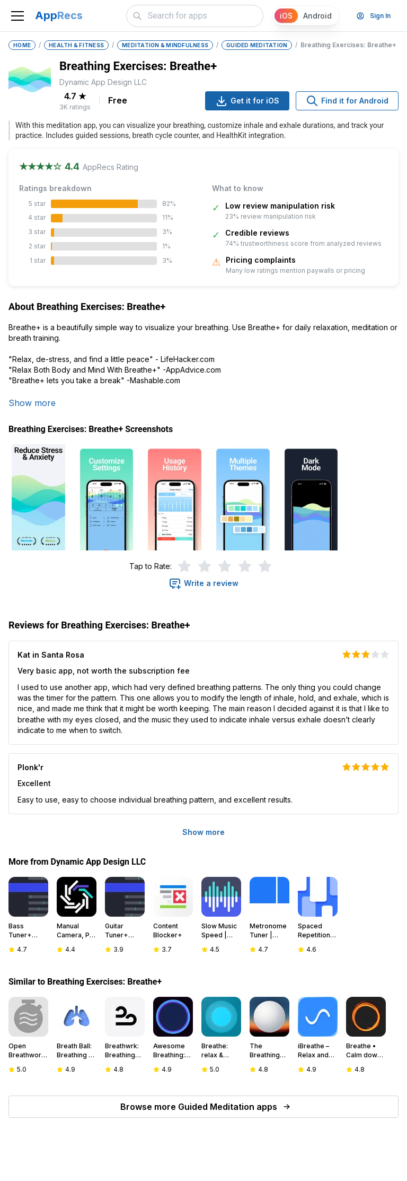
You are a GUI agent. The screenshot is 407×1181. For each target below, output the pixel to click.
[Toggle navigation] (17, 16)
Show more (32, 403)
